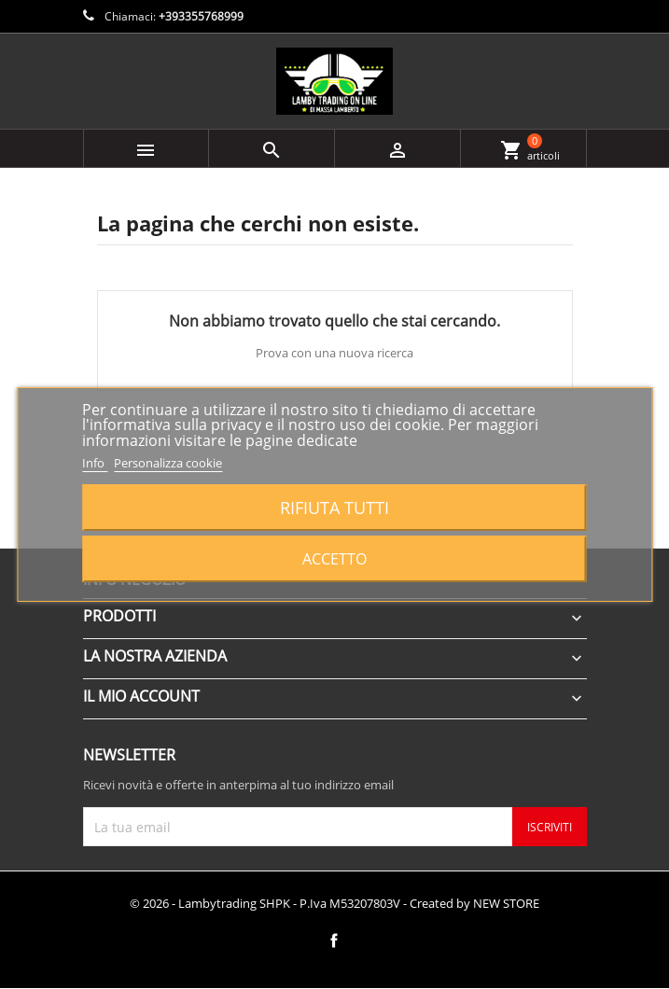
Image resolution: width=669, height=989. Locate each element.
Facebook (333, 940)
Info (94, 462)
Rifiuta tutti (334, 507)
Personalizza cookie (168, 462)
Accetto (334, 559)
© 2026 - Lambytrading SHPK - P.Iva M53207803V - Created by (334, 903)
